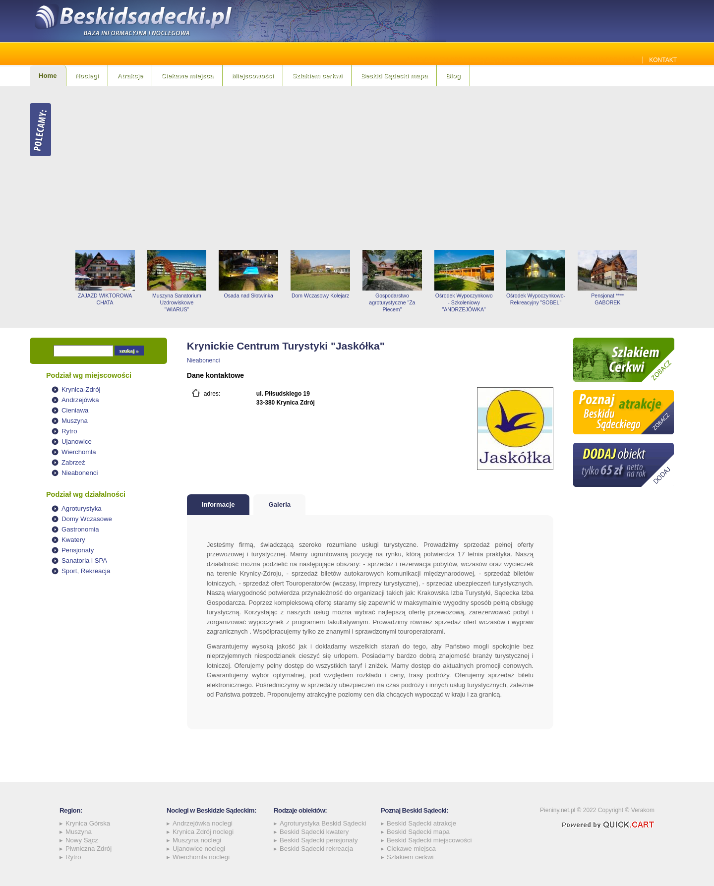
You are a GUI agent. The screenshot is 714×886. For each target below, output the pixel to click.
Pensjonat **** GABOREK (607, 299)
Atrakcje (130, 75)
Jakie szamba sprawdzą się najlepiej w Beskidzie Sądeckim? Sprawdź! (522, 60)
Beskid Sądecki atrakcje (421, 823)
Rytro (69, 431)
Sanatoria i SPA (84, 560)
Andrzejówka (80, 400)
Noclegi (87, 75)
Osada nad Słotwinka (248, 295)
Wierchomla (78, 452)
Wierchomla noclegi (201, 857)
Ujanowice (76, 441)
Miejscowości (253, 75)
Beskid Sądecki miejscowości (429, 840)
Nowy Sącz (81, 840)
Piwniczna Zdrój (88, 848)
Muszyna (74, 420)
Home (48, 75)
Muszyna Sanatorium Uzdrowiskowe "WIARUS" (176, 302)
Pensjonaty (77, 550)
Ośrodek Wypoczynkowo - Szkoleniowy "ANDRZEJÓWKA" (464, 302)
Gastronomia (80, 529)
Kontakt (663, 60)
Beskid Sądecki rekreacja (316, 848)
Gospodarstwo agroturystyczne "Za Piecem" (392, 302)
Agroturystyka (81, 508)
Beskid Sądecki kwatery (314, 831)
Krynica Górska (87, 823)
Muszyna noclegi (197, 840)
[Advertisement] (376, 168)
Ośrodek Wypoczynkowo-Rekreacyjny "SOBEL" (535, 299)
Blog (453, 75)
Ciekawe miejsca (187, 75)
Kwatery (73, 539)
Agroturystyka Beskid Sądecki (323, 823)
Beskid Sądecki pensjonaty (319, 840)
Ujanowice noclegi (199, 848)
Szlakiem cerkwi (317, 75)
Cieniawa (74, 410)
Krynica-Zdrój (80, 389)
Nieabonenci (79, 472)
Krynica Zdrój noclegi (203, 831)
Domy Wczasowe (86, 519)
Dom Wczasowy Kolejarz (320, 295)
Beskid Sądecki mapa (393, 75)
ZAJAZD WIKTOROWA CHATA (105, 299)
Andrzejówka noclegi (203, 823)
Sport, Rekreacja (85, 571)
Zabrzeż (73, 462)
